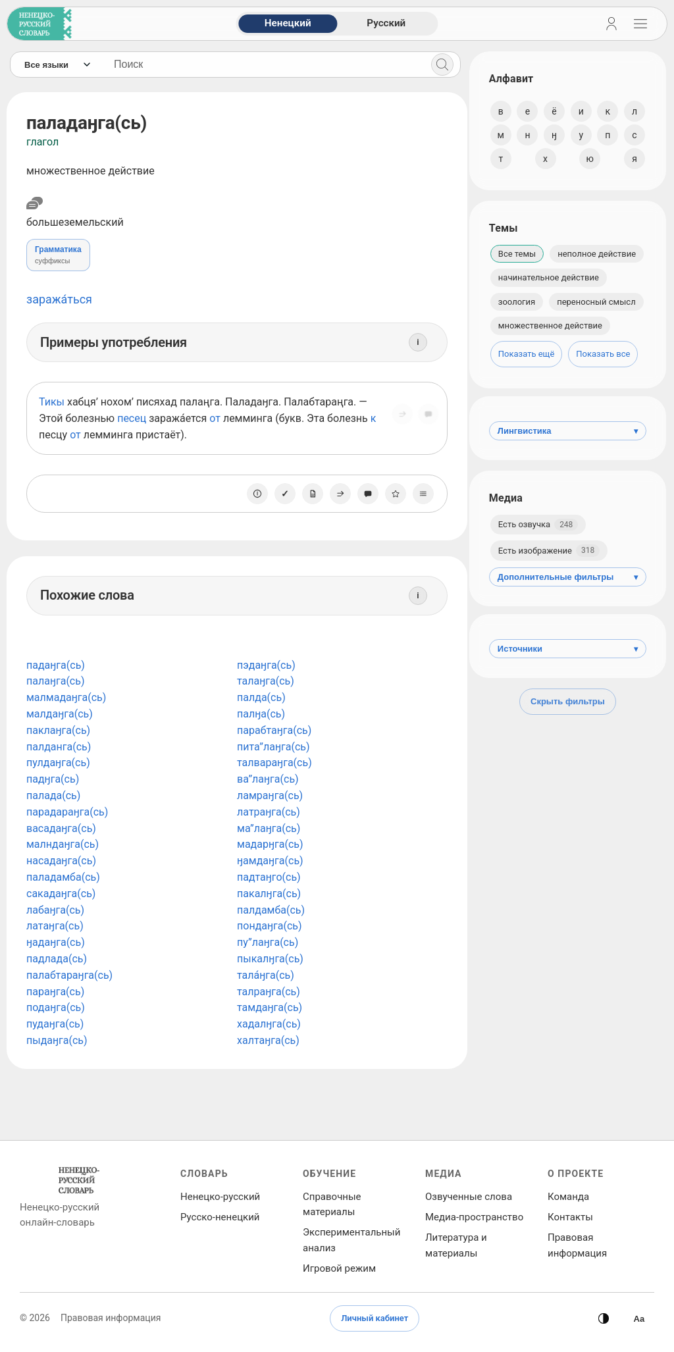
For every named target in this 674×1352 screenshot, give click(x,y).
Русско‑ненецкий (219, 1217)
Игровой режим (339, 1268)
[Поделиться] (397, 418)
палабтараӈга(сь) (69, 975)
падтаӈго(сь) (266, 877)
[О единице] (252, 493)
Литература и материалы (456, 1245)
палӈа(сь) (258, 714)
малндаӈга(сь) (62, 844)
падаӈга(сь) (55, 665)
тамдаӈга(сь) (266, 1007)
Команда (568, 1197)
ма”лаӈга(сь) (266, 828)
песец (131, 418)
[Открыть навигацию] (640, 23)
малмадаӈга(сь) (66, 697)
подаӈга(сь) (55, 1007)
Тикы (52, 402)
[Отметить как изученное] (280, 493)
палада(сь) (53, 795)
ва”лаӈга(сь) (265, 779)
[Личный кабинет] (611, 23)
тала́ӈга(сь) (263, 975)
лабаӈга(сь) (55, 910)
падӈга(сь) (52, 779)
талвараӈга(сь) (271, 762)
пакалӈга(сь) (266, 893)
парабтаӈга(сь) (271, 730)
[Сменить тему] (603, 1318)
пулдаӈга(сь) (58, 762)
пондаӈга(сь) (266, 926)
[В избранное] (391, 493)
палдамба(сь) (268, 910)
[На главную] (36, 23)
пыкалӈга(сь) (267, 958)
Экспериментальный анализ (351, 1239)
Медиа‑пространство (474, 1217)
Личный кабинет (374, 1318)
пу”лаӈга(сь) (265, 942)
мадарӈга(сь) (267, 844)
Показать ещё (526, 354)
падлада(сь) (56, 958)
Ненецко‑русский (220, 1197)
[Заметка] (308, 493)
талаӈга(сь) (263, 681)
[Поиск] (438, 64)
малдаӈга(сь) (59, 714)
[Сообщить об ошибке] (423, 418)
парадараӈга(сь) (67, 812)
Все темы (517, 254)
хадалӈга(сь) (266, 1024)
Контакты (570, 1217)
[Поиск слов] (261, 64)
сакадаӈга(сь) (60, 893)
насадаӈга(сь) (61, 860)
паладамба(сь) (63, 877)
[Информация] (413, 342)
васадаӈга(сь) (61, 828)
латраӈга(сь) (266, 812)
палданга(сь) (58, 747)
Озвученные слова (468, 1197)
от (214, 418)
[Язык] (56, 64)
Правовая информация (577, 1245)
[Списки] (418, 493)
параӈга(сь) (55, 991)
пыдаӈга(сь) (57, 1040)
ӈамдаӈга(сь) (267, 860)
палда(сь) (258, 697)
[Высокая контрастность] (639, 1318)
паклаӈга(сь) (58, 730)
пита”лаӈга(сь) (270, 747)
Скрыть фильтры (568, 701)
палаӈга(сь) (55, 681)
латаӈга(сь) (55, 926)
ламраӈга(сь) (267, 795)
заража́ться (59, 299)
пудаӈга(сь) (55, 1024)
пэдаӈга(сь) (263, 665)
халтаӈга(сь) (265, 1040)
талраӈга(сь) (266, 991)
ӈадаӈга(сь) (55, 942)
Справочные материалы (332, 1204)
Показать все (603, 354)
